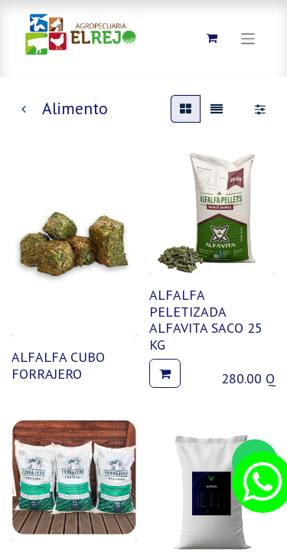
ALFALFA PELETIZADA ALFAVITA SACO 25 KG (206, 319)
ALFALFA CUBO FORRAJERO (58, 365)
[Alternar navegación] (248, 38)
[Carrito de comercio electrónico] (212, 38)
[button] (165, 373)
